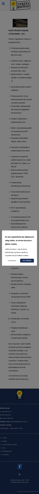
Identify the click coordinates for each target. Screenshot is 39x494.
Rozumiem (27, 260)
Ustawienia (12, 260)
